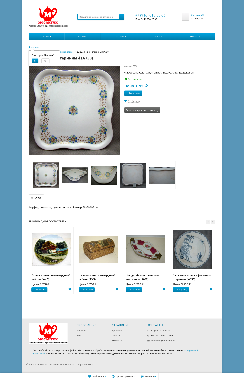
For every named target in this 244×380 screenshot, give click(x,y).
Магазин (81, 330)
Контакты (195, 36)
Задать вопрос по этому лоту (142, 110)
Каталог (82, 36)
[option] (51, 260)
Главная (46, 36)
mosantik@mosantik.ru (163, 340)
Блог (79, 335)
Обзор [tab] (36, 197)
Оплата (158, 36)
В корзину (133, 93)
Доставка (121, 36)
